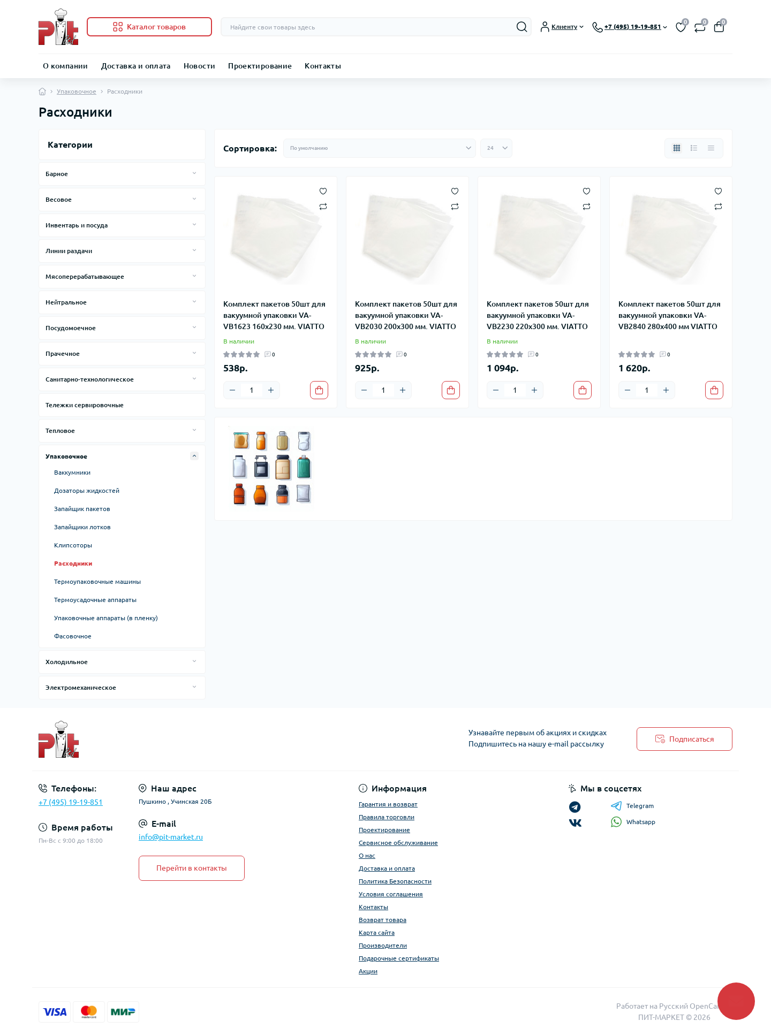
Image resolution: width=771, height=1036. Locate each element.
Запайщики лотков (82, 526)
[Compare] (323, 205)
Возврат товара (382, 919)
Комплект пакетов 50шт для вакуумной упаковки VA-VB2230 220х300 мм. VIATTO (538, 315)
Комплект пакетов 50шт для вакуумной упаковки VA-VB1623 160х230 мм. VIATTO (274, 315)
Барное (57, 173)
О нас (367, 855)
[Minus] (232, 390)
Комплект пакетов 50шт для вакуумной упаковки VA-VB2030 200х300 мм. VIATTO (406, 315)
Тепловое (60, 430)
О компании (65, 66)
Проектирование (260, 66)
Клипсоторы (73, 545)
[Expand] (194, 173)
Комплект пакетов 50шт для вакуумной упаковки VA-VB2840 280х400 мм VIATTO (669, 315)
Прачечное (63, 353)
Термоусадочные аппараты (95, 599)
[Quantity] (251, 390)
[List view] (694, 148)
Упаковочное (76, 91)
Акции (368, 971)
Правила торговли (386, 816)
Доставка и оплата (136, 66)
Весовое (59, 199)
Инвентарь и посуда (77, 225)
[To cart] (319, 390)
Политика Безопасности (395, 881)
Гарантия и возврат (388, 804)
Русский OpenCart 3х (695, 1006)
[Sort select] (379, 148)
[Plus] (270, 390)
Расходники (73, 563)
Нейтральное (66, 302)
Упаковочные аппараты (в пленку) (106, 617)
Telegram (632, 806)
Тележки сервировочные (85, 404)
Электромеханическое (81, 687)
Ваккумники (72, 472)
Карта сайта (377, 932)
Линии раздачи (69, 250)
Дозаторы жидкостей (86, 490)
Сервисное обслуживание (398, 842)
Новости (200, 66)
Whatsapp (632, 821)
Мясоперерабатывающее (85, 276)
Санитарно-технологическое (90, 379)
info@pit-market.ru (171, 837)
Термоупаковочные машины (97, 581)
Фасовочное (73, 636)
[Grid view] (676, 148)
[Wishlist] (323, 190)
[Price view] (711, 148)
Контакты (323, 66)
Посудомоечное (71, 327)
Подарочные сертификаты (399, 958)
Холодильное (67, 661)
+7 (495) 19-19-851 (71, 802)
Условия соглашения (391, 893)
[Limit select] (496, 148)
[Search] (522, 26)
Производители (383, 945)
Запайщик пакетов (82, 508)
